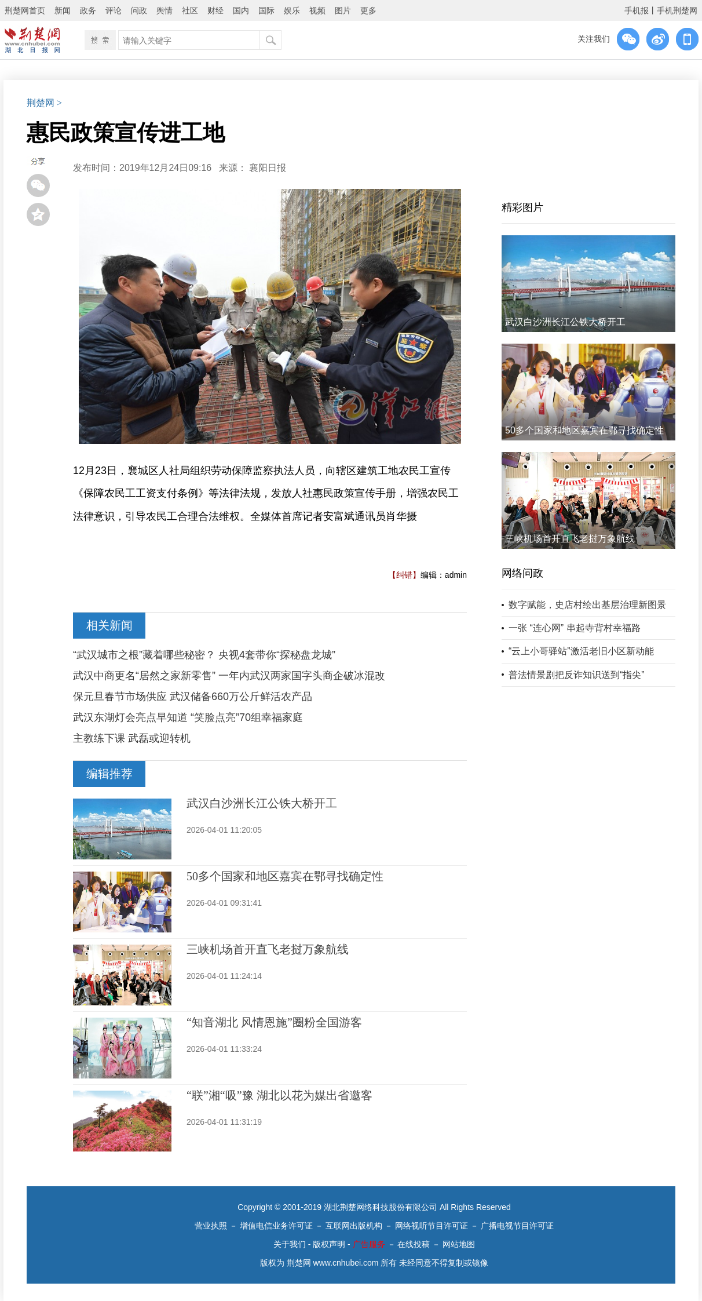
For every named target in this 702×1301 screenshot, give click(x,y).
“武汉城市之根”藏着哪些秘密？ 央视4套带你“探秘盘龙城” (204, 655)
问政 (139, 10)
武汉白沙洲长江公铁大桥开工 (262, 803)
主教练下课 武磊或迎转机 (132, 738)
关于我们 (289, 1244)
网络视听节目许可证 (431, 1225)
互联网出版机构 (354, 1225)
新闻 (62, 10)
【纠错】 (404, 575)
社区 (190, 10)
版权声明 (329, 1244)
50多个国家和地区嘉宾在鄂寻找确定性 (285, 876)
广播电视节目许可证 (517, 1225)
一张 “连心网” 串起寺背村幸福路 (575, 628)
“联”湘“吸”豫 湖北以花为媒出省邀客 (279, 1095)
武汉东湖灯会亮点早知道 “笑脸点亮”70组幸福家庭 (188, 717)
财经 (215, 10)
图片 (343, 10)
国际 (266, 10)
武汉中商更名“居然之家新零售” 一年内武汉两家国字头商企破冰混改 (229, 676)
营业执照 (211, 1225)
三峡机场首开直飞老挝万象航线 (268, 949)
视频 (317, 10)
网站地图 (459, 1244)
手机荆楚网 (677, 10)
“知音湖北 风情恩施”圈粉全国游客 (274, 1022)
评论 (113, 10)
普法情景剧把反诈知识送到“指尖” (577, 675)
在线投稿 (413, 1244)
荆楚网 (40, 103)
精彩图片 (522, 207)
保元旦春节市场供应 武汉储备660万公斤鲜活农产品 (192, 696)
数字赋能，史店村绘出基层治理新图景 (587, 605)
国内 (241, 10)
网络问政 (522, 573)
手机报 (636, 10)
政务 (88, 10)
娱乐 (292, 10)
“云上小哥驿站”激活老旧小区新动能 (581, 651)
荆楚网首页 (25, 10)
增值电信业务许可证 (276, 1225)
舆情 (164, 10)
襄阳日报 (267, 168)
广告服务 (369, 1244)
